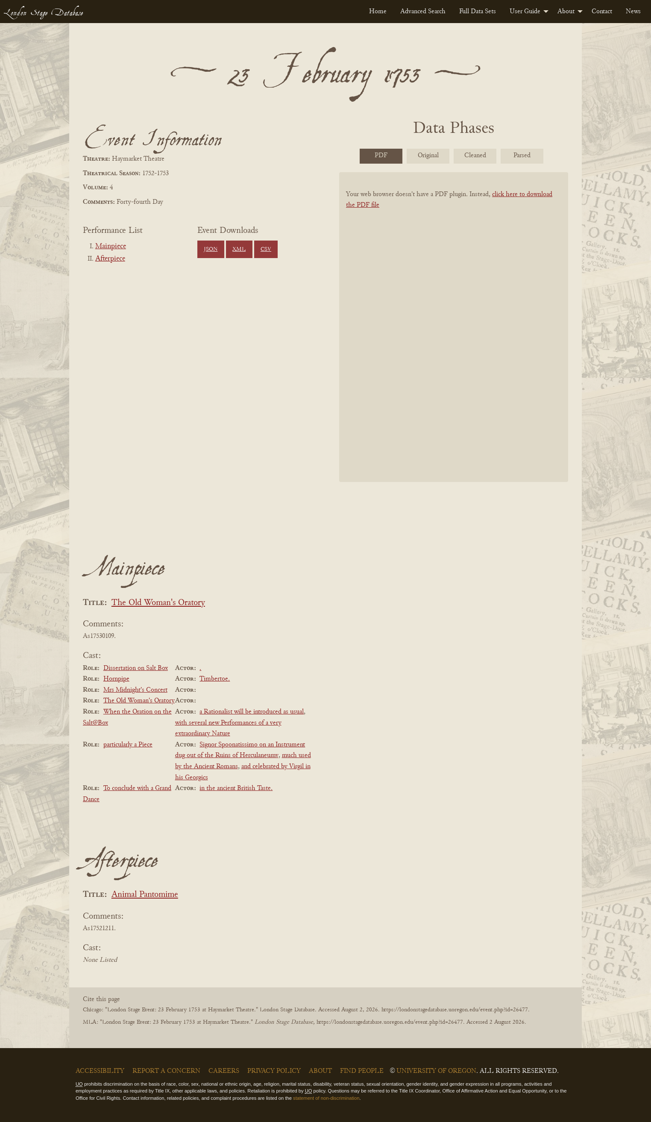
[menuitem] (377, 11)
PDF (381, 155)
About (566, 11)
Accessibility (100, 1071)
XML (239, 250)
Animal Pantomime (144, 894)
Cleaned (475, 155)
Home (378, 11)
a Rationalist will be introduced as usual (251, 711)
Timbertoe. (214, 679)
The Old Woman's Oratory (158, 603)
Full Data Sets (477, 11)
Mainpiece (110, 246)
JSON (210, 250)
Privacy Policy (274, 1071)
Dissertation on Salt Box (135, 668)
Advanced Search (423, 11)
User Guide (525, 11)
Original (428, 155)
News (633, 11)
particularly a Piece (127, 744)
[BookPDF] (453, 338)
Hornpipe (116, 679)
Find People (362, 1071)
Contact (602, 11)
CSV (266, 250)
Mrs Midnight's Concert (135, 690)
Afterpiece (110, 259)
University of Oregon (436, 1071)
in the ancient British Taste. (236, 788)
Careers (223, 1071)
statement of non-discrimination (326, 1098)
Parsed (522, 155)
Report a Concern (166, 1071)
